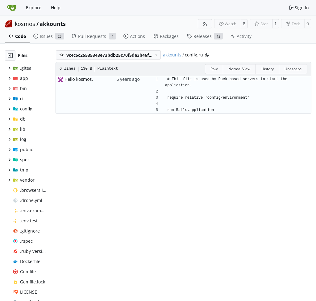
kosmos (25, 24)
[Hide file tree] (10, 55)
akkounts (53, 24)
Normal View (239, 69)
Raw (214, 69)
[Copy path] (207, 55)
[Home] (11, 7)
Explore (33, 7)
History (267, 69)
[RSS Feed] (205, 23)
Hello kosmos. (78, 79)
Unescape (293, 69)
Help (55, 7)
